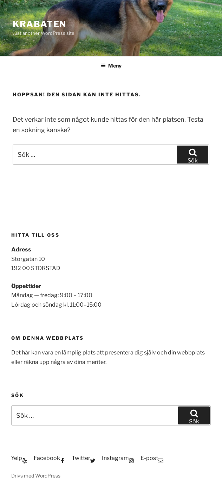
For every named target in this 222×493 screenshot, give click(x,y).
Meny (111, 66)
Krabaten (39, 24)
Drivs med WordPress (35, 476)
